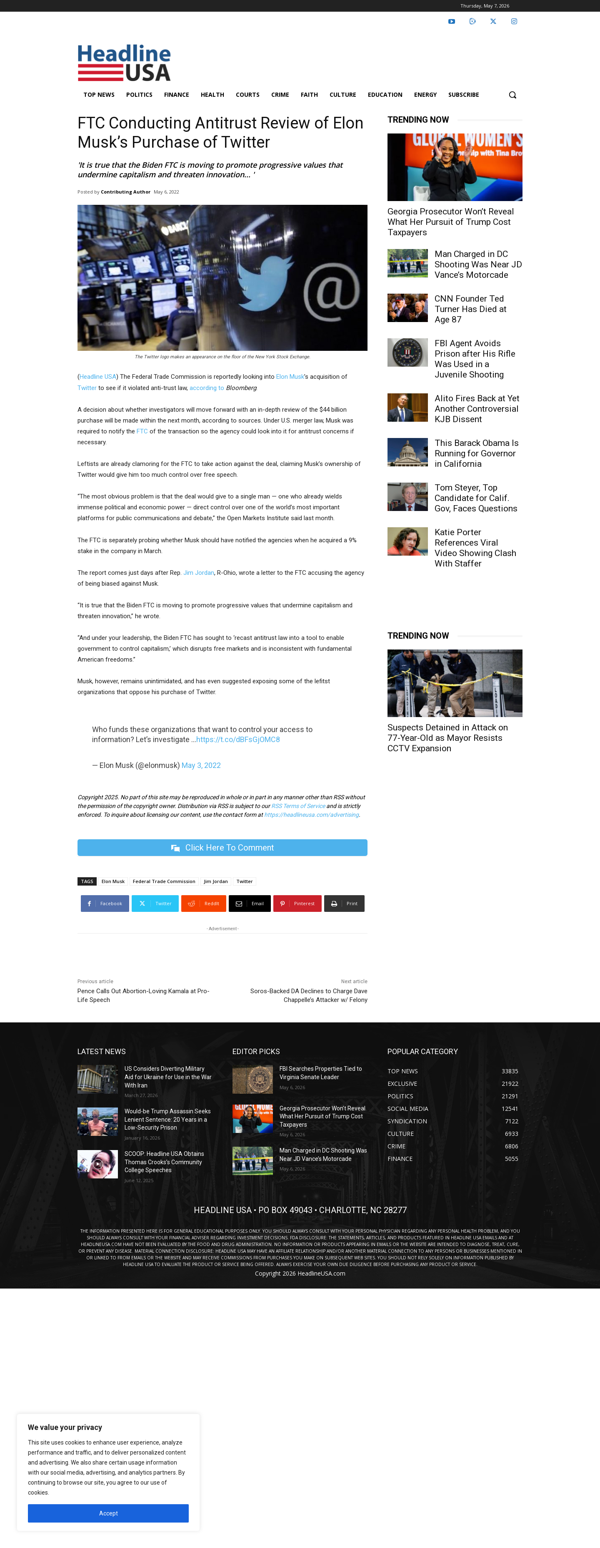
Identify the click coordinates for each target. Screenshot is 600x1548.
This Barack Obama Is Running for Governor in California (477, 453)
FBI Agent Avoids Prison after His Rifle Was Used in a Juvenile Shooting (475, 359)
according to (208, 388)
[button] (512, 95)
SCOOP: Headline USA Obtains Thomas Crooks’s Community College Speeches (164, 1161)
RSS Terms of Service (298, 806)
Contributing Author (125, 192)
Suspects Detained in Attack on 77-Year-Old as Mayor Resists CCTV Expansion (448, 737)
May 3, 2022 (201, 765)
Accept (108, 1513)
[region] (108, 1472)
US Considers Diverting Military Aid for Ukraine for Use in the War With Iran (168, 1077)
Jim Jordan (198, 572)
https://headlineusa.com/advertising (311, 814)
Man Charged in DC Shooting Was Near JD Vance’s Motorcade (478, 264)
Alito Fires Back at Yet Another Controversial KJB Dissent (477, 408)
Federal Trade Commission (164, 881)
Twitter (87, 388)
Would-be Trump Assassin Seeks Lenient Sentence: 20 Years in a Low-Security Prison (168, 1119)
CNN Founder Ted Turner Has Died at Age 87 (471, 309)
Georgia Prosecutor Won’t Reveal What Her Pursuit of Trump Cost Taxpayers (451, 221)
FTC (142, 431)
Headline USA (98, 376)
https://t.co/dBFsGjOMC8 (238, 739)
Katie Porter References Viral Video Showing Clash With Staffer (475, 548)
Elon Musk (290, 376)
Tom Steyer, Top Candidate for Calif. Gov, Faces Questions (476, 498)
